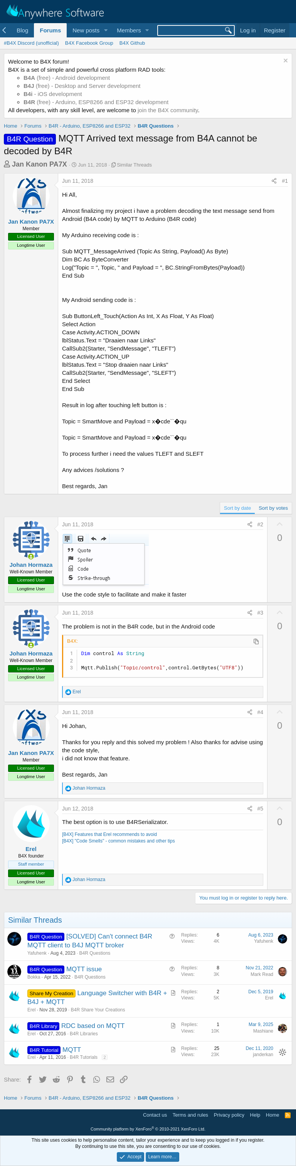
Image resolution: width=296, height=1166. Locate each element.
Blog (22, 30)
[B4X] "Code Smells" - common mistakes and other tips (118, 841)
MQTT (71, 1049)
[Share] (274, 181)
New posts (85, 30)
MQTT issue (84, 969)
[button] (105, 30)
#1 (285, 181)
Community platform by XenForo (148, 1129)
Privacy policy (229, 1115)
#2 (260, 524)
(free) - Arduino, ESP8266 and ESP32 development (96, 102)
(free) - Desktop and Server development (82, 86)
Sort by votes (273, 508)
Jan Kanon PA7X (39, 164)
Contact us (155, 1115)
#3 (260, 613)
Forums (50, 30)
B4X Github (132, 43)
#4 (260, 712)
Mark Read (262, 974)
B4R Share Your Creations (98, 1010)
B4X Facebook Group (89, 43)
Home (272, 1115)
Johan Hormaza (31, 564)
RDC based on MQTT (92, 1026)
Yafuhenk (37, 953)
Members (129, 30)
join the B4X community (168, 110)
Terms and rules (190, 1115)
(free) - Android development (67, 77)
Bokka (33, 977)
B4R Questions (95, 953)
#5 (260, 808)
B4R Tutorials (84, 1057)
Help (255, 1115)
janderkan (263, 1054)
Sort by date (237, 508)
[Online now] (31, 557)
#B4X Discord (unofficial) (31, 43)
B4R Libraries (84, 1033)
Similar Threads (134, 165)
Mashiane (263, 1031)
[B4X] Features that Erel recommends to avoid (109, 834)
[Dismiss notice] (284, 61)
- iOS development (53, 94)
